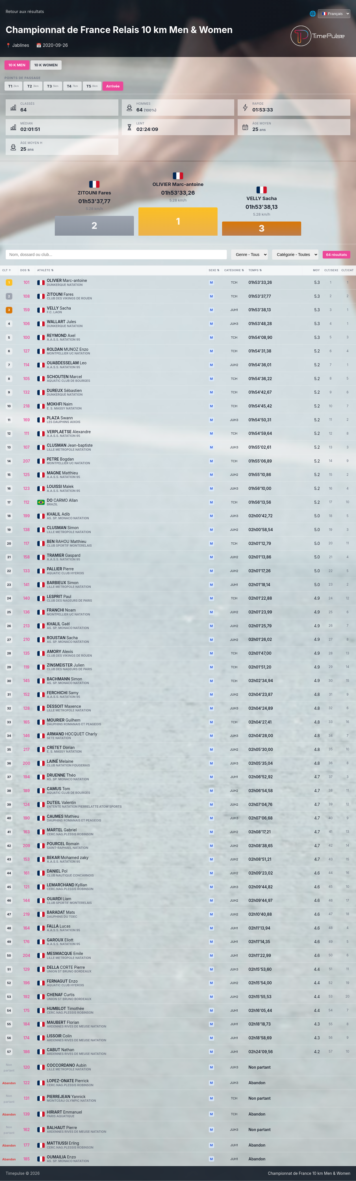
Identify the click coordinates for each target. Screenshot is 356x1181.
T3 (52, 86)
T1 (13, 86)
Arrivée (113, 86)
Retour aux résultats (25, 11)
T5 (92, 86)
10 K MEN (17, 65)
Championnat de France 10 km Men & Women (309, 1173)
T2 (32, 86)
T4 (72, 86)
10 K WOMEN (47, 65)
